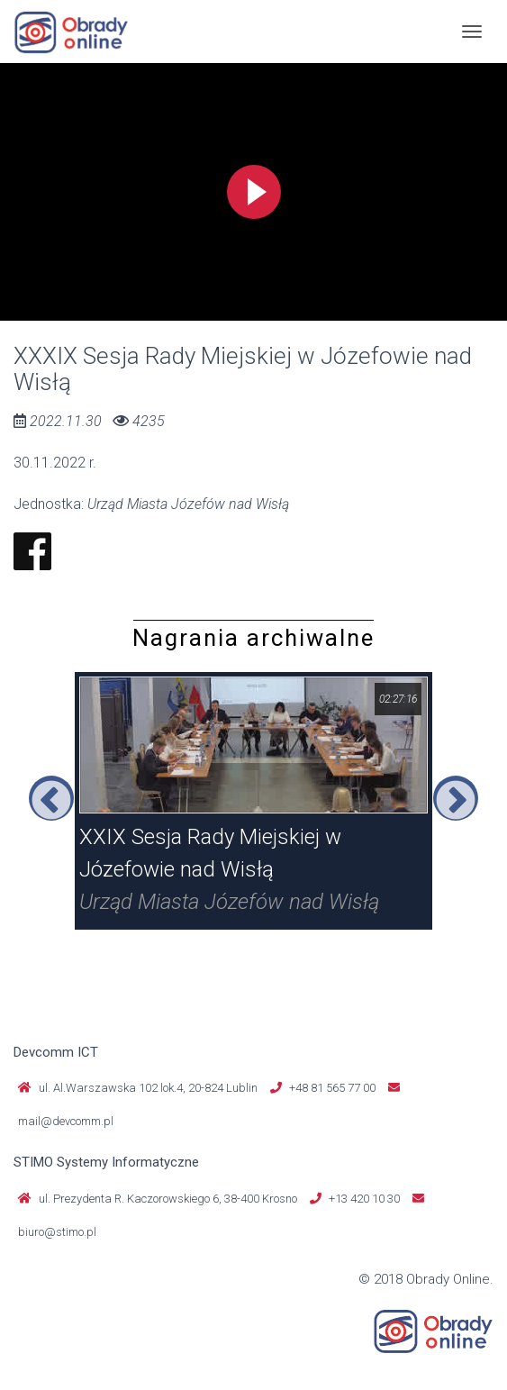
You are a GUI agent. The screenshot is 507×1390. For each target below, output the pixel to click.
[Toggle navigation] (471, 31)
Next (455, 798)
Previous (51, 798)
